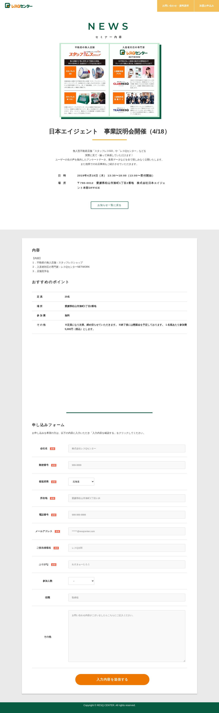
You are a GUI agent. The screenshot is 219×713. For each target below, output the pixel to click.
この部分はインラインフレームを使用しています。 (109, 373)
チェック (70, 6)
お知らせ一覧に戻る (109, 205)
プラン (148, 6)
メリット (130, 6)
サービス (110, 6)
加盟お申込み (206, 5)
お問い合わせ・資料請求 (175, 5)
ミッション (90, 6)
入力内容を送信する (112, 679)
